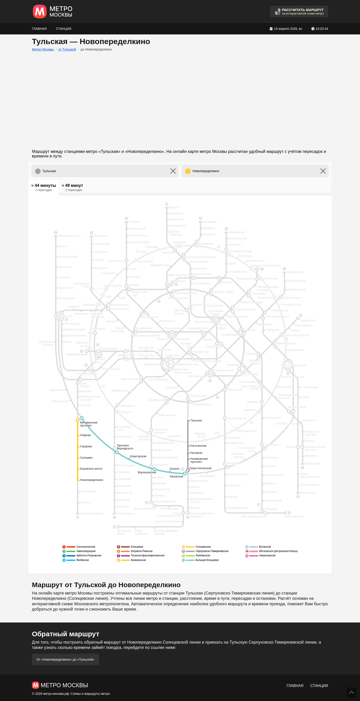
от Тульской (67, 49)
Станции (63, 29)
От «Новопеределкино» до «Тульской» (65, 659)
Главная (39, 29)
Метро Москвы (43, 49)
